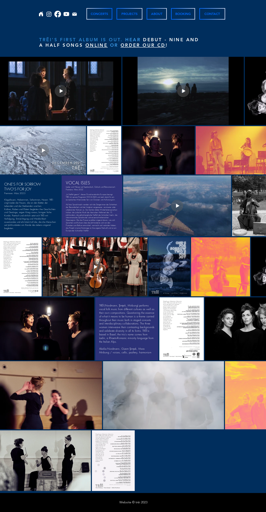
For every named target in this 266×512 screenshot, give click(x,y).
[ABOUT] (157, 14)
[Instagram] (49, 14)
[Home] (41, 13)
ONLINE (96, 45)
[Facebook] (57, 14)
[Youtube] (66, 14)
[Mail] (74, 14)
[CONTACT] (212, 14)
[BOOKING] (183, 14)
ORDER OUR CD (143, 45)
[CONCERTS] (99, 14)
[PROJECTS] (129, 14)
